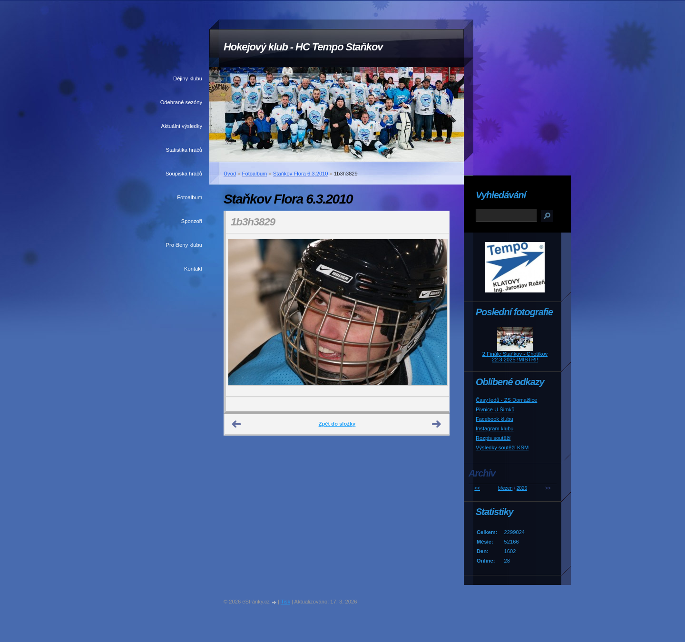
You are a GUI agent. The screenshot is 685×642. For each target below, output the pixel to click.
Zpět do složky (337, 424)
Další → (437, 424)
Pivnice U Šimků (495, 409)
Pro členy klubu (184, 245)
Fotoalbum (189, 197)
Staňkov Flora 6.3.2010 (300, 173)
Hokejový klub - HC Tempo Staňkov (303, 47)
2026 (522, 488)
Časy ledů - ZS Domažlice (506, 400)
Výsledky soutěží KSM (502, 447)
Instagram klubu (495, 428)
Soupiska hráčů (184, 173)
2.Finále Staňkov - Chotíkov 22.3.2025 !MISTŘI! (515, 356)
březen (505, 488)
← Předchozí (237, 424)
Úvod (230, 173)
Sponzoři (191, 221)
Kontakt (193, 269)
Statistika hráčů (184, 150)
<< (477, 488)
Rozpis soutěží (493, 438)
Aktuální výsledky (181, 126)
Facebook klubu (494, 419)
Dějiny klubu (187, 78)
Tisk (285, 601)
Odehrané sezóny (181, 102)
